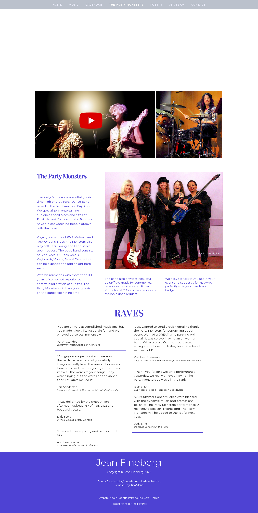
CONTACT (198, 4)
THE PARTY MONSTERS (126, 4)
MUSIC (74, 4)
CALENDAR (93, 4)
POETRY (156, 4)
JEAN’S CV (176, 4)
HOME (57, 4)
